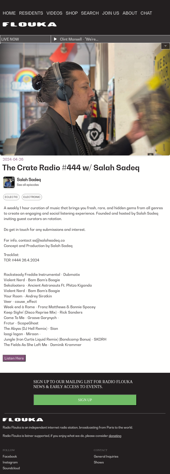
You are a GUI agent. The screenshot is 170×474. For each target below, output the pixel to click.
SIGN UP (85, 400)
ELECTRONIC (31, 197)
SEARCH (90, 13)
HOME (9, 13)
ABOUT (130, 13)
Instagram (10, 462)
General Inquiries (106, 456)
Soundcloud (11, 468)
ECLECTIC (11, 197)
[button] (165, 46)
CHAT (146, 13)
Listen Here (14, 358)
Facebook (10, 456)
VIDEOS (54, 13)
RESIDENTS (31, 13)
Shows (99, 462)
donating (115, 436)
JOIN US (110, 13)
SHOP (72, 13)
